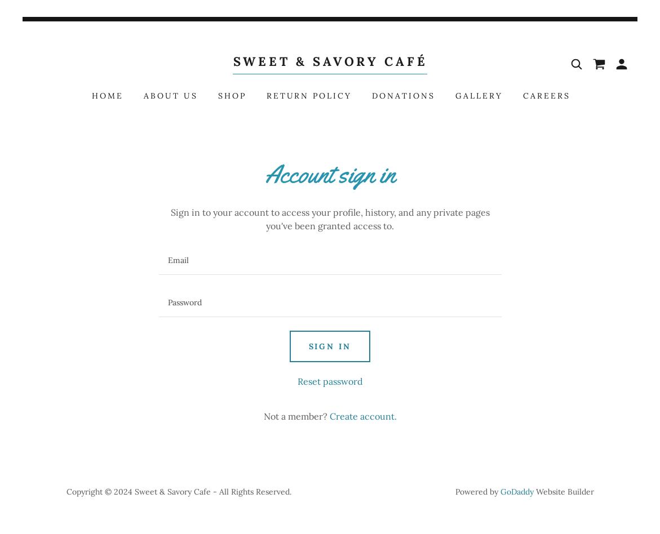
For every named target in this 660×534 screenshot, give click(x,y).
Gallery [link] (479, 96)
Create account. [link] (363, 416)
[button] (621, 64)
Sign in (330, 346)
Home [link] (107, 96)
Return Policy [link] (309, 96)
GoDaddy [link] (517, 492)
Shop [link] (232, 96)
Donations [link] (403, 96)
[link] (330, 62)
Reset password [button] (330, 381)
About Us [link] (171, 96)
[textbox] (330, 260)
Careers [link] (546, 96)
